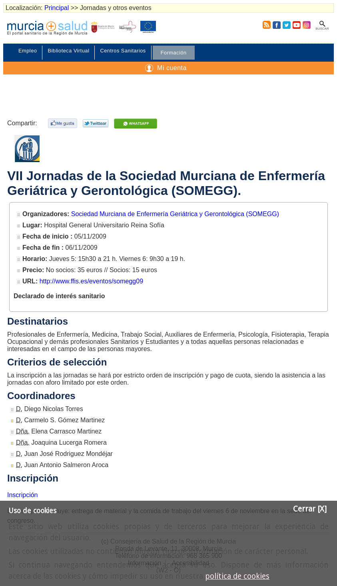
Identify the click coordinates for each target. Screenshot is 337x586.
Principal (56, 7)
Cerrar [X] (310, 509)
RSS (265, 25)
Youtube (296, 25)
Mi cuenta (172, 67)
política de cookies (237, 576)
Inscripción (22, 495)
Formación (174, 53)
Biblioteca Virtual (68, 51)
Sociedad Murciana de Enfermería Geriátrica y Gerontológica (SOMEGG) (175, 214)
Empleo (27, 51)
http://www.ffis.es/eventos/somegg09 (91, 281)
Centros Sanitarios (123, 51)
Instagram (306, 25)
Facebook (276, 25)
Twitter (287, 25)
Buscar (322, 28)
